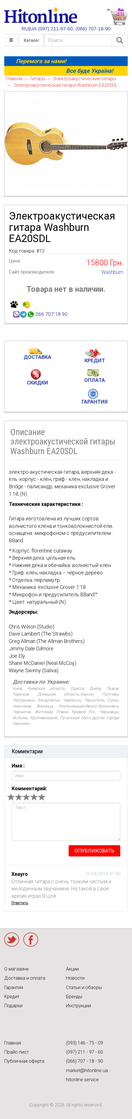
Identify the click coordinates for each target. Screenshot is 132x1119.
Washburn (112, 272)
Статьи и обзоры (84, 987)
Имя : (18, 766)
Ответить (19, 902)
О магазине (16, 969)
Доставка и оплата (24, 978)
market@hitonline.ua (87, 1070)
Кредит (11, 996)
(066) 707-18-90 (93, 29)
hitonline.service (82, 1079)
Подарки (13, 1005)
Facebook (30, 939)
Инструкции (78, 1005)
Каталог (31, 40)
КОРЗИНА (117, 17)
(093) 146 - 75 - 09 (84, 1043)
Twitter (11, 939)
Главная (12, 1043)
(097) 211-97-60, (56, 29)
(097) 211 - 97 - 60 (84, 1052)
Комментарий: (29, 788)
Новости (75, 978)
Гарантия (13, 987)
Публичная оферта (24, 1061)
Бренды (74, 996)
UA (33, 29)
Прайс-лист (16, 1052)
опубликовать (94, 851)
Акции (72, 969)
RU (25, 29)
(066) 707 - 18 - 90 (84, 1061)
